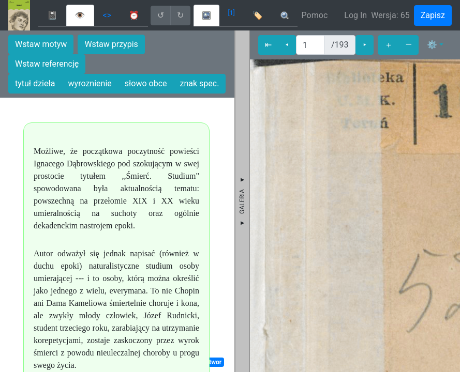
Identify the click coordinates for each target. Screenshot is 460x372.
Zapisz (433, 15)
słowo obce (146, 83)
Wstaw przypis (111, 44)
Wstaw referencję (47, 64)
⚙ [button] (432, 45)
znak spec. (199, 83)
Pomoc (315, 15)
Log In (355, 15)
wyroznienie (90, 83)
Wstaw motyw (41, 44)
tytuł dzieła (35, 83)
